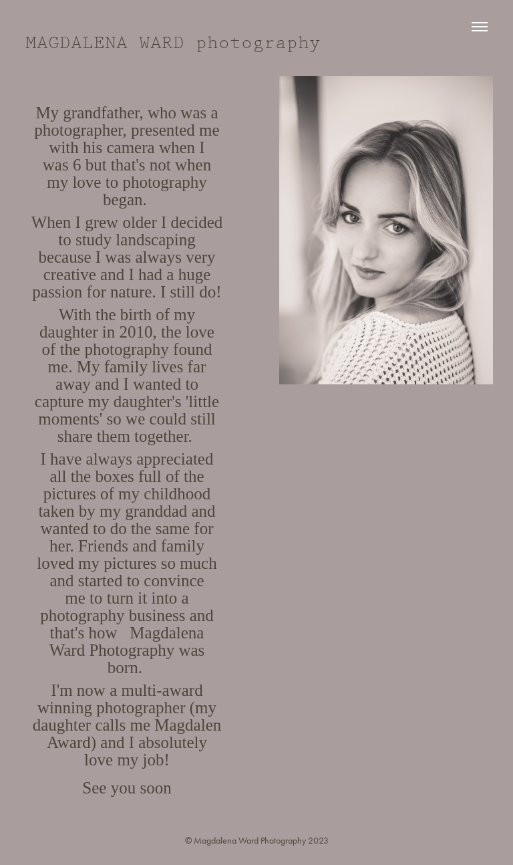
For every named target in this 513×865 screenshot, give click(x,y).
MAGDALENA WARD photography (173, 43)
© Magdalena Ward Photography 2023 (257, 840)
